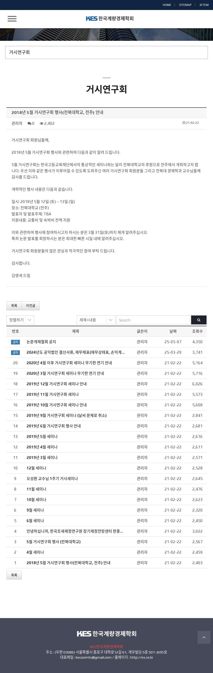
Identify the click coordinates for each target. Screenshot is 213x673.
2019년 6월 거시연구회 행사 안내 (54, 426)
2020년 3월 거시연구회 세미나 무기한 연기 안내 (65, 373)
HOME (167, 5)
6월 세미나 (35, 520)
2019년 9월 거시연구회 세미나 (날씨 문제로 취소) (67, 415)
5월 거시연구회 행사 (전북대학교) (54, 542)
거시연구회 (19, 52)
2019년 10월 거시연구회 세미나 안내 (57, 405)
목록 (14, 305)
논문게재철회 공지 (41, 342)
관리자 (17, 123)
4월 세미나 (35, 552)
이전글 (30, 305)
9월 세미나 (35, 510)
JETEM (204, 5)
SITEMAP (185, 5)
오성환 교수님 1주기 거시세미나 (52, 478)
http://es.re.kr (141, 657)
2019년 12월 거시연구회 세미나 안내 (57, 384)
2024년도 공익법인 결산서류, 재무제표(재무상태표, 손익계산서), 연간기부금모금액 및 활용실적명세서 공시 (113, 352)
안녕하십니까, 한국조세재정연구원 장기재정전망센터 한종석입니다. (81, 531)
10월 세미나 (36, 499)
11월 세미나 (36, 489)
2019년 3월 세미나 (42, 457)
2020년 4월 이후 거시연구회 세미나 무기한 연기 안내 (69, 363)
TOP (204, 637)
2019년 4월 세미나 (42, 447)
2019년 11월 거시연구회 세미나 (53, 394)
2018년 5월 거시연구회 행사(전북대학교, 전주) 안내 (68, 563)
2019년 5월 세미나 (42, 436)
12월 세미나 (36, 468)
